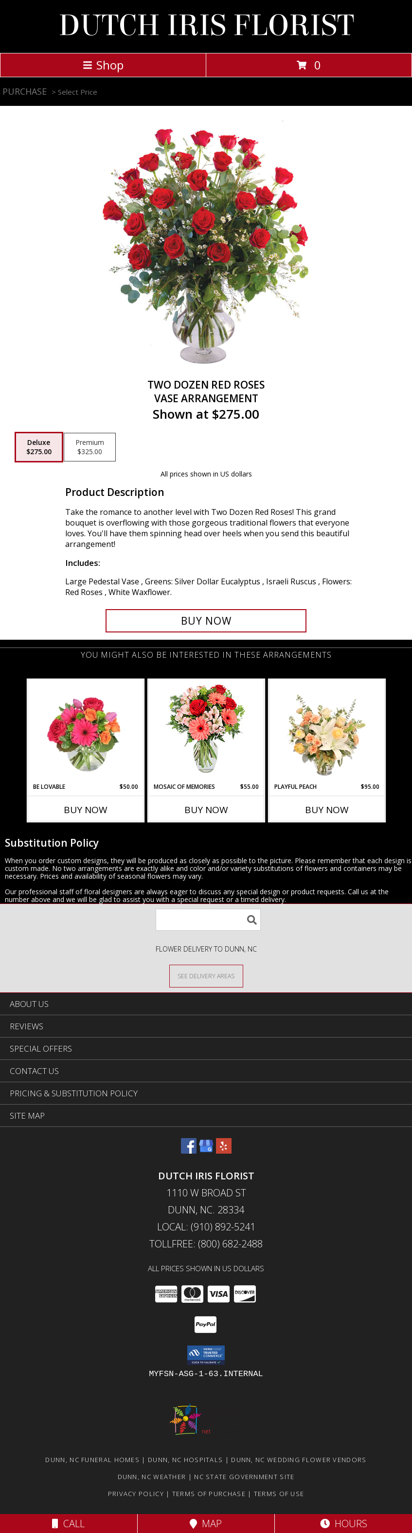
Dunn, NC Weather (152, 1476)
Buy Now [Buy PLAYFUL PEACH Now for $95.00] (327, 809)
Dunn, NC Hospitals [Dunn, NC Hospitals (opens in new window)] (185, 1459)
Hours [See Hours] (343, 1523)
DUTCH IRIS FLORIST (206, 25)
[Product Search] (208, 920)
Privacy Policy (136, 1493)
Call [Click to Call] (68, 1523)
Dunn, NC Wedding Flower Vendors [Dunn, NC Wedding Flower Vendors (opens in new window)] (298, 1459)
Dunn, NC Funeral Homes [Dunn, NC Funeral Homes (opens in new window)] (92, 1459)
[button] (206, 1355)
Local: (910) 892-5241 (206, 1226)
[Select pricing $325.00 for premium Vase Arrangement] (89, 447)
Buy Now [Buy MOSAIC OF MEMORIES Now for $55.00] (206, 809)
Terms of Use (279, 1493)
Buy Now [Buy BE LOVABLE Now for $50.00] (85, 809)
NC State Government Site (244, 1476)
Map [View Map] (206, 1523)
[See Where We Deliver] (206, 975)
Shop (103, 65)
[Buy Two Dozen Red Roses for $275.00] (206, 620)
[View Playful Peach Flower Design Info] (326, 731)
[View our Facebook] (189, 1150)
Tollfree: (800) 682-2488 (206, 1243)
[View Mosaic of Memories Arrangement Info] (206, 731)
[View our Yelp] (224, 1150)
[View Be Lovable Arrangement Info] (85, 731)
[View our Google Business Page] (206, 1150)
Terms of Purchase (209, 1493)
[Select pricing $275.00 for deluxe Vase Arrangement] (39, 447)
